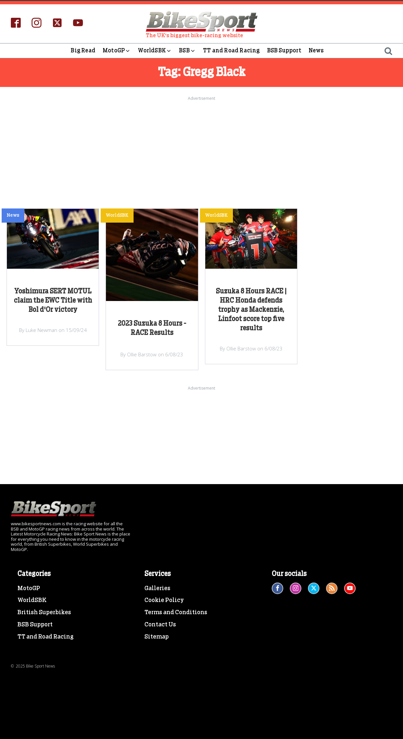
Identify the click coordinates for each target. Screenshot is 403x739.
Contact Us (160, 625)
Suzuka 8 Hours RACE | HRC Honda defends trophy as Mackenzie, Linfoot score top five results (251, 310)
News (316, 50)
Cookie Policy (164, 600)
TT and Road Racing (231, 50)
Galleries (157, 588)
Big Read (83, 50)
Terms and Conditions (175, 613)
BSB (187, 51)
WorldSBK (155, 51)
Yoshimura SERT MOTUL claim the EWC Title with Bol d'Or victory (53, 300)
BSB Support (284, 50)
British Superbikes (44, 613)
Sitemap (156, 637)
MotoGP (117, 51)
